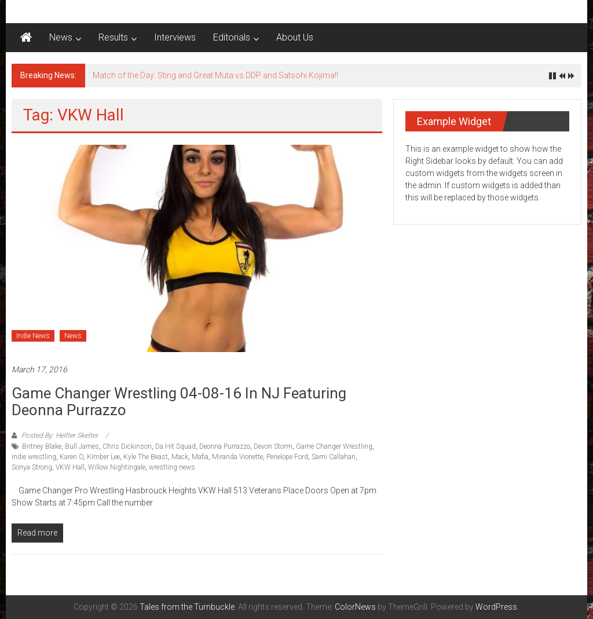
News (60, 37)
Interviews (175, 37)
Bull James (82, 446)
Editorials (231, 37)
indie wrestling (34, 457)
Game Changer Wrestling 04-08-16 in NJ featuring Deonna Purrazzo (179, 401)
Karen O (71, 457)
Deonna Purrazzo (224, 446)
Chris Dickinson (127, 446)
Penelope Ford (287, 457)
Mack (179, 457)
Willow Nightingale (116, 467)
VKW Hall (70, 467)
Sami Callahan (334, 457)
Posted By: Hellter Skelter (60, 435)
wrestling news (172, 467)
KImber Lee (103, 457)
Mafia (200, 457)
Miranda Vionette (237, 457)
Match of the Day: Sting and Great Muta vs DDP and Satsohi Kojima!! (215, 75)
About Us (294, 37)
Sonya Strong (32, 467)
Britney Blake (41, 446)
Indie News (33, 336)
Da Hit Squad (175, 446)
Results (113, 37)
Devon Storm (273, 446)
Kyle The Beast (145, 457)
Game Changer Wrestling (334, 446)
